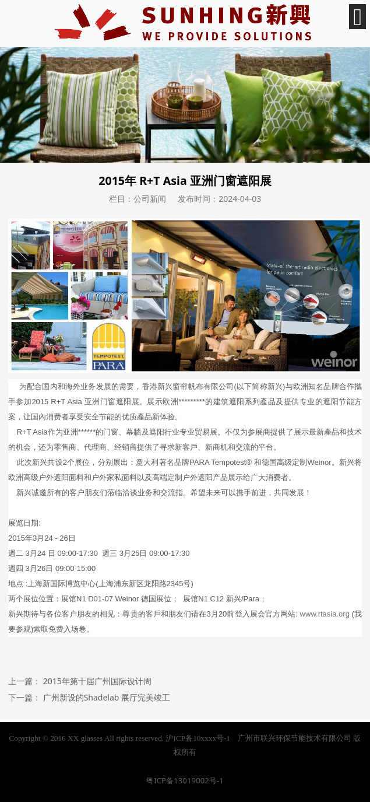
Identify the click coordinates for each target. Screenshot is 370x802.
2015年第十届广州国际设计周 (97, 681)
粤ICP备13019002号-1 (185, 780)
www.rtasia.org (325, 614)
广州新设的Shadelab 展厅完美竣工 (106, 697)
